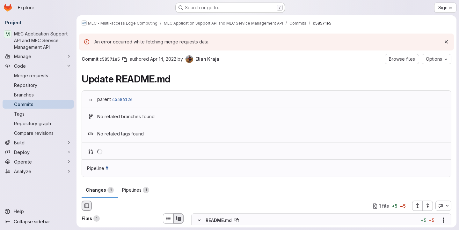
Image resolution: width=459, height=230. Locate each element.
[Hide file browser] (87, 206)
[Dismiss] (446, 42)
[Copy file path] (237, 220)
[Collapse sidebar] (38, 221)
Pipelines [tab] (135, 190)
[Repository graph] (38, 123)
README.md (219, 220)
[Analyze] (38, 171)
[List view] (168, 218)
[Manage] (38, 56)
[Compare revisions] (38, 132)
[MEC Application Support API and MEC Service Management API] (38, 40)
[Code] (38, 65)
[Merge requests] (38, 75)
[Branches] (38, 94)
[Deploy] (38, 152)
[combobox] (443, 206)
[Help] (38, 211)
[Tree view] (178, 218)
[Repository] (38, 84)
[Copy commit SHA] (124, 59)
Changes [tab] (100, 190)
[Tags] (38, 113)
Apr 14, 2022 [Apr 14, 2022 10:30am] (163, 59)
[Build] (38, 142)
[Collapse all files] (428, 206)
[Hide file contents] (199, 220)
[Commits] (38, 104)
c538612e (122, 99)
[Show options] (443, 220)
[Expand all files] (417, 206)
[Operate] (38, 161)
